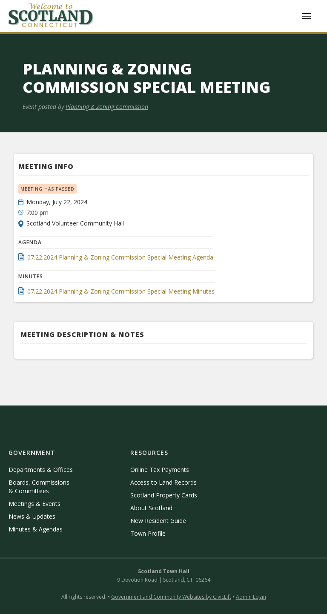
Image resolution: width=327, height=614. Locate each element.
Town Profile (148, 533)
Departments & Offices (41, 469)
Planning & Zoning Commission (107, 107)
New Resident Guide (158, 521)
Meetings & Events (34, 504)
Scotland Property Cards (163, 495)
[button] (306, 16)
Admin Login (251, 596)
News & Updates (32, 516)
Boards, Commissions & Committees (39, 486)
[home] (51, 16)
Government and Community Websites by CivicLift (171, 596)
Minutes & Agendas (36, 529)
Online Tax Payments (159, 469)
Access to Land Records (163, 482)
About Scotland (151, 508)
